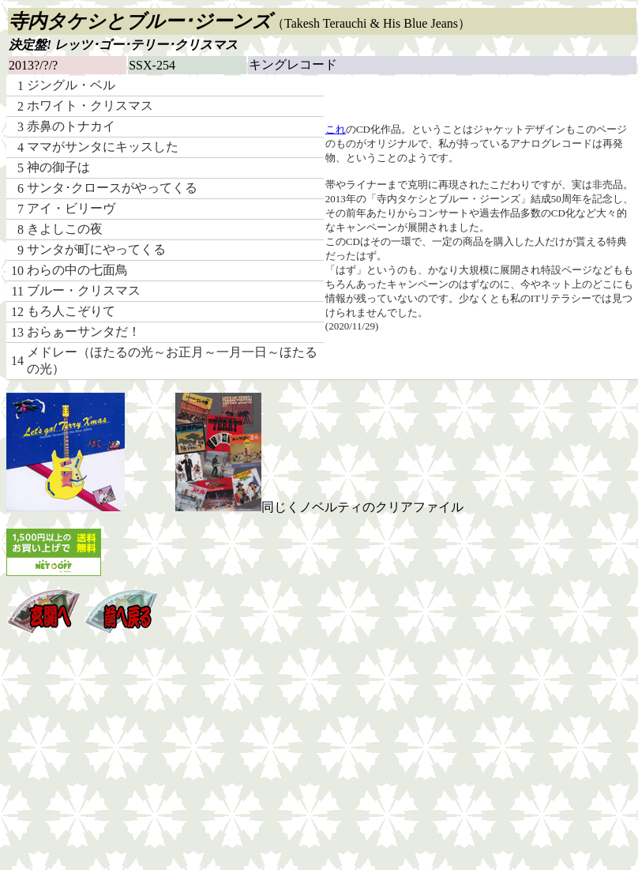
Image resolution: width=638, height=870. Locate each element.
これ (335, 129)
